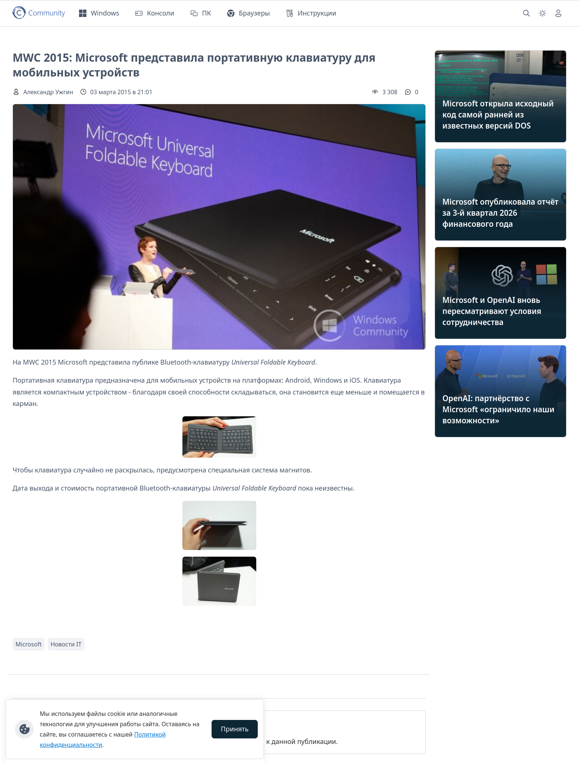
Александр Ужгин (48, 92)
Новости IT (66, 644)
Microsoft (29, 644)
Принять (235, 728)
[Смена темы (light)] (542, 13)
